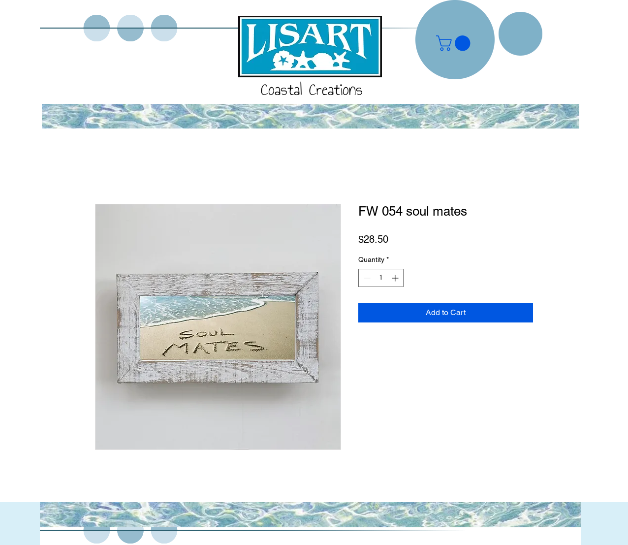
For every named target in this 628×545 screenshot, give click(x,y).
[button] (455, 43)
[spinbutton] (381, 278)
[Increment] (396, 278)
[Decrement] (366, 278)
